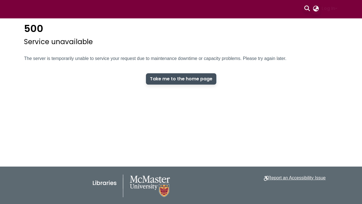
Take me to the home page (181, 79)
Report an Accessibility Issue (297, 177)
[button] (307, 8)
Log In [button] (328, 8)
